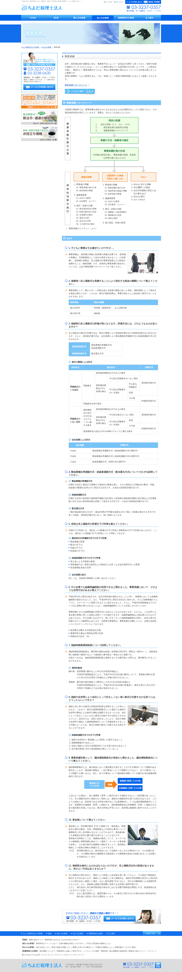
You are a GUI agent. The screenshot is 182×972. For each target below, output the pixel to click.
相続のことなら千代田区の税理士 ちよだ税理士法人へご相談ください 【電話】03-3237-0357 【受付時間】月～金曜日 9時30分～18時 (111, 917)
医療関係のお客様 (126, 18)
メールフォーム (143, 2)
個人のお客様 (79, 18)
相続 (56, 18)
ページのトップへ (152, 933)
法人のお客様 (102, 18)
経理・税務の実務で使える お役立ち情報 (39, 134)
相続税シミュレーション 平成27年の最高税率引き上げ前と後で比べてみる (39, 101)
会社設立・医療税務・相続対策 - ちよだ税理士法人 (32, 18)
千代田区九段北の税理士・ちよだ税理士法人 (41, 965)
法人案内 (149, 18)
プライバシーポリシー (63, 955)
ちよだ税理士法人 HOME (30, 47)
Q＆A (80, 91)
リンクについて (46, 955)
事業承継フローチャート (76, 85)
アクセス (108, 2)
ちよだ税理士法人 (41, 8)
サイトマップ (118, 2)
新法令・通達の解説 (39, 117)
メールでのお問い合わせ (39, 87)
